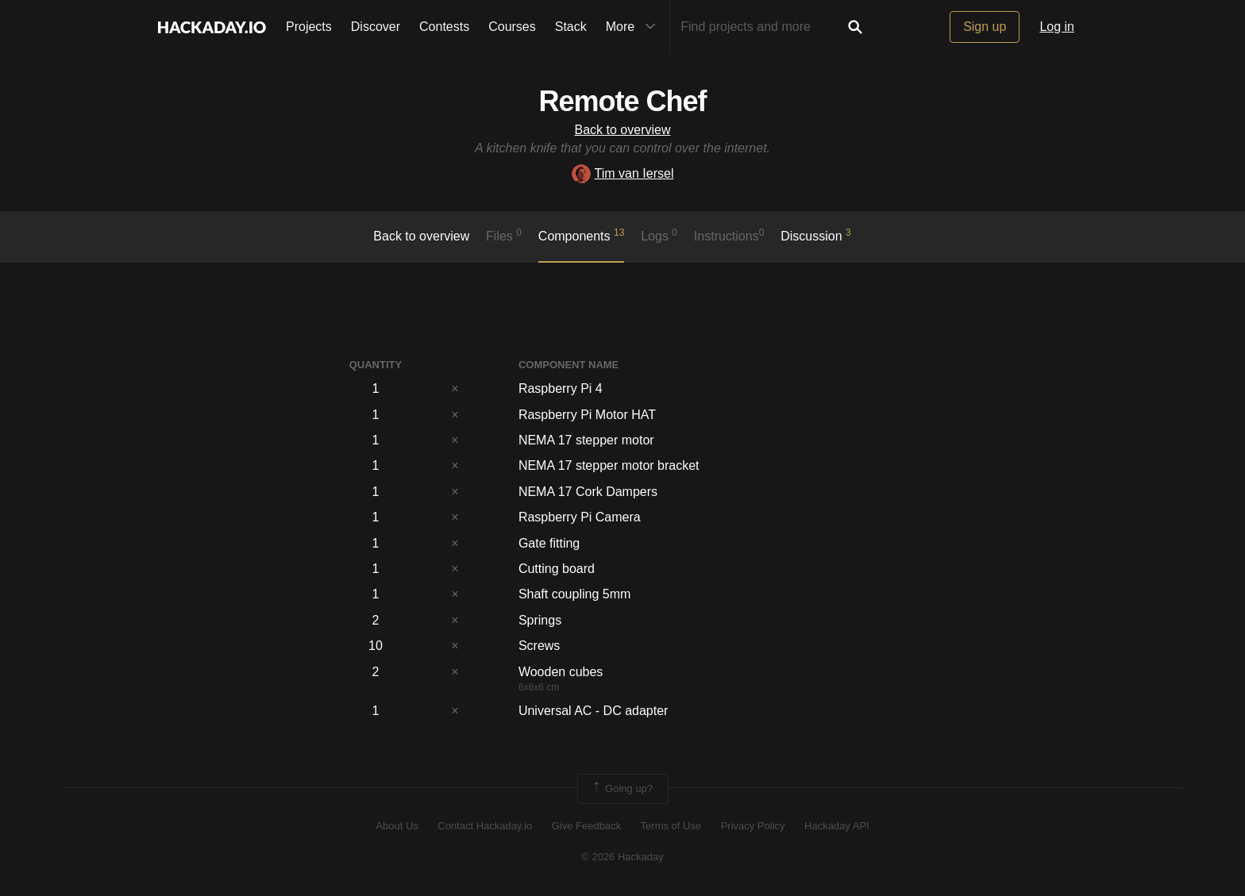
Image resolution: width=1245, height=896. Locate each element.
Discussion (816, 235)
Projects (309, 26)
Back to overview (623, 130)
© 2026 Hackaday (622, 857)
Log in (1056, 26)
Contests (444, 26)
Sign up (984, 26)
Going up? (621, 789)
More (634, 27)
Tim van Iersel (623, 173)
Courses (512, 26)
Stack (571, 26)
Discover (375, 26)
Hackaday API (836, 826)
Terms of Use (671, 826)
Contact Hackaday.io (484, 826)
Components (581, 235)
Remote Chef (622, 101)
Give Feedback (586, 826)
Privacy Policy (753, 826)
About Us (397, 826)
